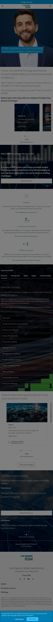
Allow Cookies (32, 619)
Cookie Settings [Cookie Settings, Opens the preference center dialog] (19, 619)
